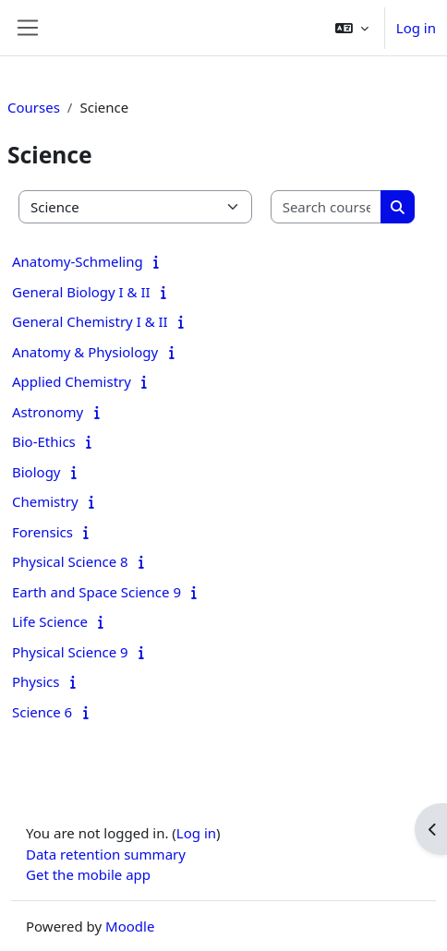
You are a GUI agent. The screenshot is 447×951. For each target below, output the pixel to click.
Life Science (50, 621)
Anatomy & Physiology (85, 352)
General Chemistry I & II (90, 321)
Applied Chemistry (71, 381)
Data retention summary (106, 854)
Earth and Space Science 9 (96, 592)
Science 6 (42, 712)
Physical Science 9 (70, 652)
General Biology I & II (81, 292)
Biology (36, 472)
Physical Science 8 (70, 561)
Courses (33, 107)
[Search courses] (327, 207)
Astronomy (47, 412)
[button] (352, 27)
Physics (35, 681)
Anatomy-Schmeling (77, 261)
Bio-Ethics (44, 441)
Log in (416, 27)
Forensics (42, 532)
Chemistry (45, 501)
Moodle (129, 926)
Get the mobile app (88, 874)
